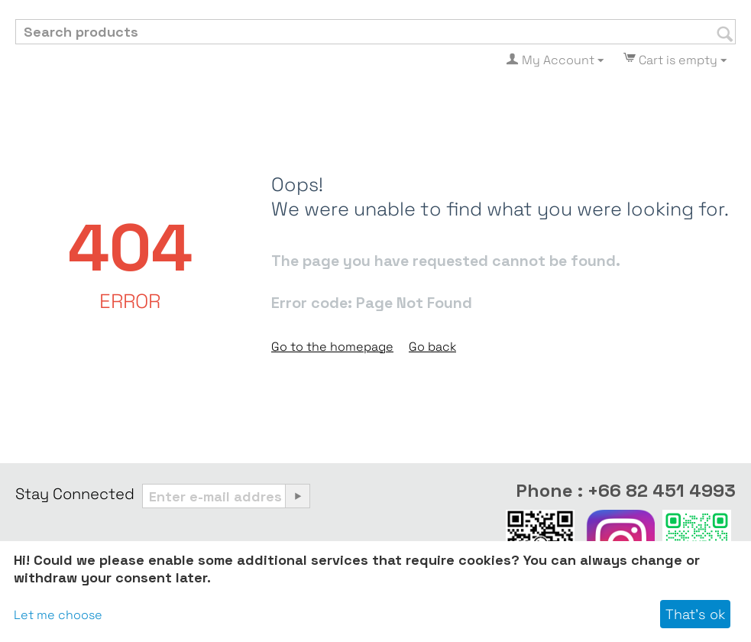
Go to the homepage (332, 347)
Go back (432, 347)
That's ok (695, 614)
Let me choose (58, 615)
